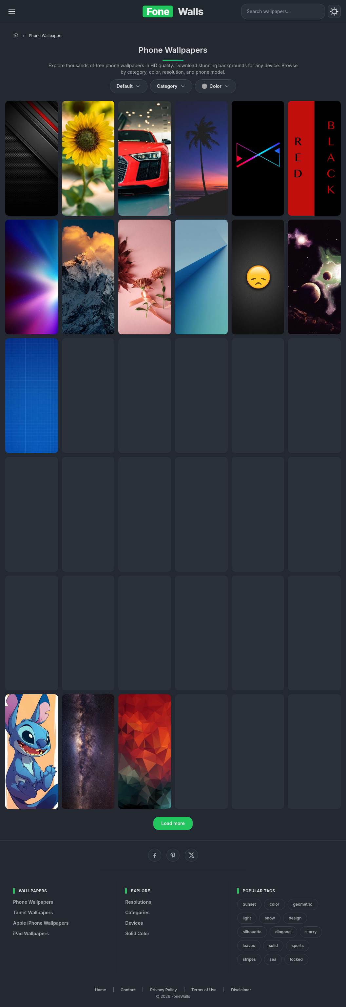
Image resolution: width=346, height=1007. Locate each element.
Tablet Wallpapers (33, 912)
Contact (128, 989)
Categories (137, 912)
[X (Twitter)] (191, 855)
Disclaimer (241, 989)
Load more (173, 823)
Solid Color (137, 933)
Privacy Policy (163, 989)
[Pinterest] (173, 855)
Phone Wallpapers (33, 902)
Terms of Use (204, 989)
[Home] (15, 35)
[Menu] (11, 11)
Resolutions (138, 902)
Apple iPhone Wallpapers (40, 923)
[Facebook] (154, 855)
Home (100, 989)
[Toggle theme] (334, 11)
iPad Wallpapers (31, 933)
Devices (134, 923)
